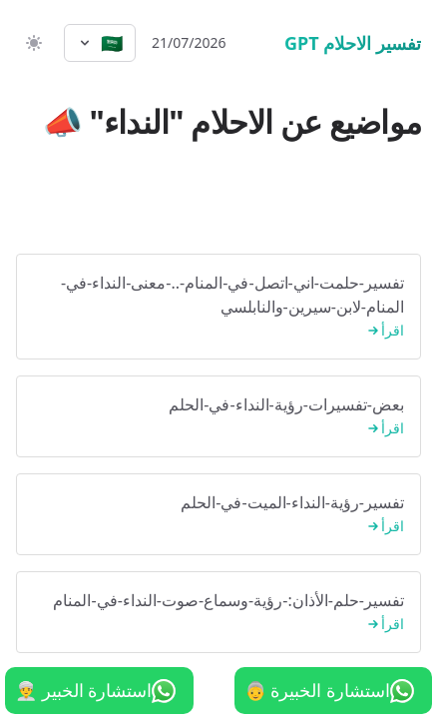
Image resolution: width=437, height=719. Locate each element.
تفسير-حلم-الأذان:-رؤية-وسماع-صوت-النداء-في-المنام (218, 612)
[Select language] (100, 43)
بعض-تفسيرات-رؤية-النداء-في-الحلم (218, 416)
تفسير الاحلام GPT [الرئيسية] (352, 43)
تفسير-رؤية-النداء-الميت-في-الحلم (218, 514)
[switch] (32, 43)
